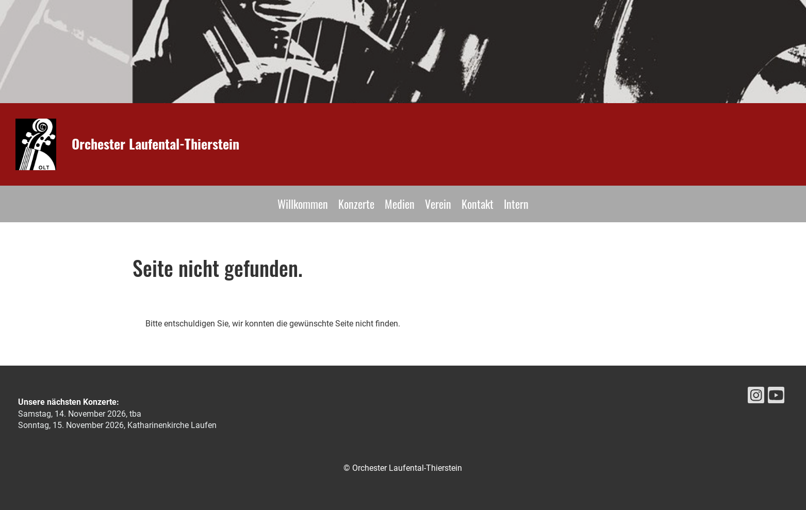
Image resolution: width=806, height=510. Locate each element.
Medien (400, 203)
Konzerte (356, 203)
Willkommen (302, 203)
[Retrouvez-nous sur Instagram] (756, 397)
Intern (516, 203)
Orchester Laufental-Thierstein (155, 144)
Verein (438, 203)
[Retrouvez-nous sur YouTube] (776, 397)
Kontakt (478, 203)
